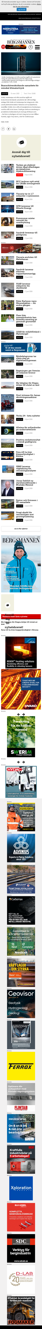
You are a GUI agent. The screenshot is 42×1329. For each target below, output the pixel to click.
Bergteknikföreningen (25, 18)
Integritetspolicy (36, 18)
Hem (9, 14)
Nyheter (4, 93)
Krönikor (38, 14)
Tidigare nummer (22, 14)
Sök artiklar (13, 14)
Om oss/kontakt (31, 14)
